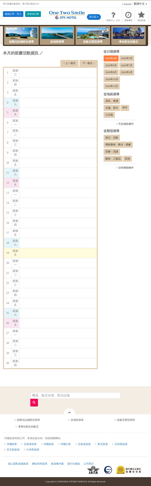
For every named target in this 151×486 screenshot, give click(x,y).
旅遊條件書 (57, 463)
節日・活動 (111, 137)
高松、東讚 (111, 100)
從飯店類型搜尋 (93, 35)
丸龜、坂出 (111, 107)
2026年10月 (111, 79)
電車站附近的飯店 (28, 426)
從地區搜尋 (57, 35)
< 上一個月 (69, 63)
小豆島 (109, 114)
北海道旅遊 (84, 444)
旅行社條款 (73, 463)
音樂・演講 (111, 151)
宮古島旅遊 (13, 449)
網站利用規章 (39, 463)
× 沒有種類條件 (125, 167)
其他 (127, 158)
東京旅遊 (103, 444)
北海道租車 (30, 444)
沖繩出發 (66, 444)
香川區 (94, 17)
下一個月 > (88, 63)
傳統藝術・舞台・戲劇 (118, 144)
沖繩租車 (12, 444)
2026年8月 (111, 72)
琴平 (124, 107)
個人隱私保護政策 (18, 463)
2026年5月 (127, 58)
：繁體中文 (134, 3)
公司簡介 (89, 463)
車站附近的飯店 (128, 35)
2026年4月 (111, 58)
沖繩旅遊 (48, 444)
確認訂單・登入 (13, 14)
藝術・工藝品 (113, 158)
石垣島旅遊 (121, 444)
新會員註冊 (33, 14)
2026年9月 (127, 72)
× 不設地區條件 (125, 123)
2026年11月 (111, 86)
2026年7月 (127, 65)
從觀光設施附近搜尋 (21, 35)
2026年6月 (111, 65)
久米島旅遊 (32, 449)
